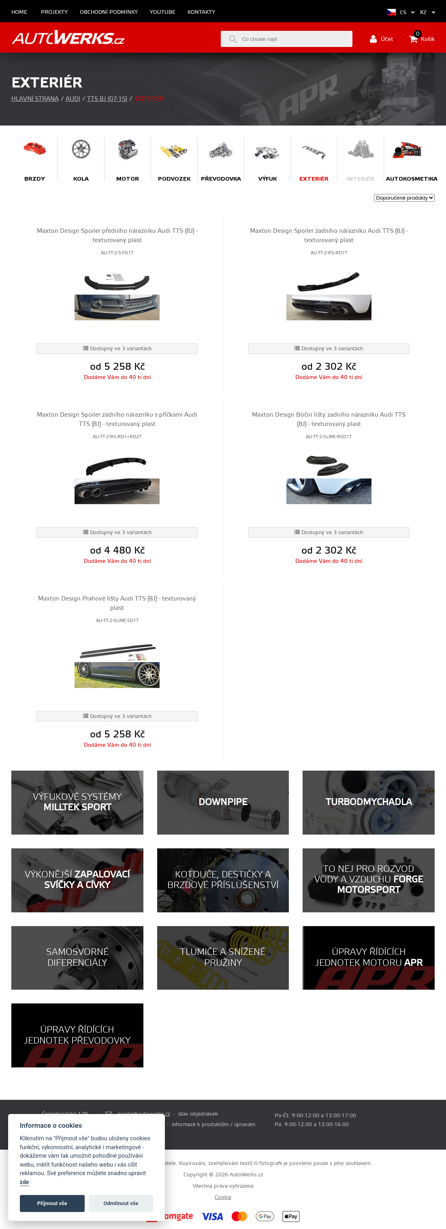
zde (24, 1182)
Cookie (223, 1197)
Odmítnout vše (121, 1203)
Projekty (54, 12)
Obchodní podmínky (109, 12)
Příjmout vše (52, 1203)
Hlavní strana (35, 99)
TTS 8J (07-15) (107, 99)
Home (19, 12)
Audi (73, 99)
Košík (422, 39)
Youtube (162, 12)
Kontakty (201, 12)
